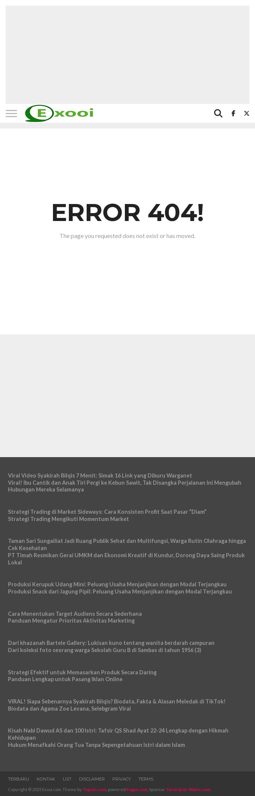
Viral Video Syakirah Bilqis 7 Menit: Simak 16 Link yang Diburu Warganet (100, 475)
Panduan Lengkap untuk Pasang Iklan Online (65, 679)
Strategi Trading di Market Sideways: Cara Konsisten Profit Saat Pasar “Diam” (107, 512)
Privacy (121, 779)
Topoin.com (94, 789)
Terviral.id (176, 789)
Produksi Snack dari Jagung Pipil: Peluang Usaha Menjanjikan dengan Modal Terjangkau (120, 591)
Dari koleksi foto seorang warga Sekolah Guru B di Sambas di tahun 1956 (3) (104, 650)
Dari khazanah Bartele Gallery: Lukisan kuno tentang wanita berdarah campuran (111, 643)
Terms (145, 779)
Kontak (46, 779)
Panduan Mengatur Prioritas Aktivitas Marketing (71, 620)
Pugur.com (137, 789)
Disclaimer (92, 779)
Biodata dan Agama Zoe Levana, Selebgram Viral (69, 708)
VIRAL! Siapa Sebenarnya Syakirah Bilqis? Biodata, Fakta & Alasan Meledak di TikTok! (117, 701)
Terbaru (18, 779)
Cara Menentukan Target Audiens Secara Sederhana (75, 614)
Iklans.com (199, 789)
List (67, 779)
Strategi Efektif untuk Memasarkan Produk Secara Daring (82, 672)
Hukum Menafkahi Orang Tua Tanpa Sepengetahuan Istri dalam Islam (96, 745)
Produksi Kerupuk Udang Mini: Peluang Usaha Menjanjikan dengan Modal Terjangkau (117, 584)
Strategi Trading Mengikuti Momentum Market (68, 519)
